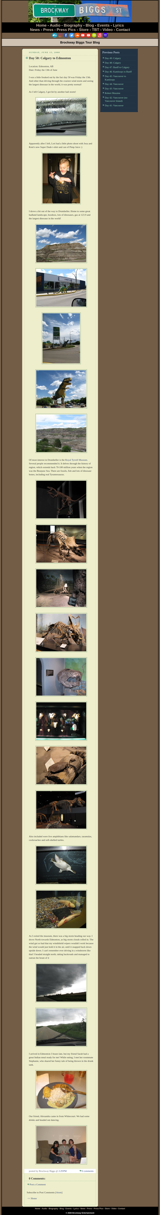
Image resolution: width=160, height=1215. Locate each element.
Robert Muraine (112, 93)
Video (107, 30)
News (35, 30)
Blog (90, 25)
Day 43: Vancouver (114, 88)
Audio (55, 25)
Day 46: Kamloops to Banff (118, 71)
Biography (73, 25)
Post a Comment (38, 1184)
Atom (59, 1192)
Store (84, 30)
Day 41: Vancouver (114, 105)
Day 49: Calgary (113, 58)
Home (41, 25)
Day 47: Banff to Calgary (117, 67)
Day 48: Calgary (113, 62)
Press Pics (66, 30)
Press (48, 30)
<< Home (32, 1198)
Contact (123, 30)
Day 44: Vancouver (114, 84)
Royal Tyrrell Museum (76, 460)
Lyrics (118, 25)
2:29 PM (63, 1171)
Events (103, 25)
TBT (95, 30)
